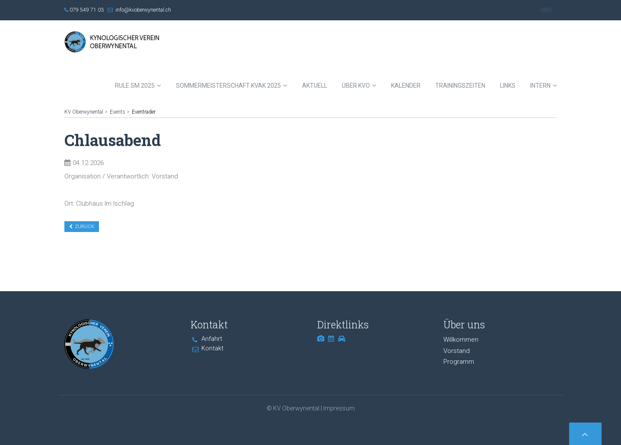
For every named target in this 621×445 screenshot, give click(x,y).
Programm (458, 362)
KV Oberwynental (83, 112)
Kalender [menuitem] (405, 85)
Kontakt (546, 10)
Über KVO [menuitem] (356, 85)
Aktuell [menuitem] (314, 85)
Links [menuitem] (508, 85)
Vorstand (456, 351)
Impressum (339, 408)
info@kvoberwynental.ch (143, 10)
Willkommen (460, 339)
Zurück (84, 226)
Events (117, 112)
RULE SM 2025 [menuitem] (135, 85)
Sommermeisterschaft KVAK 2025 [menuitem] (228, 85)
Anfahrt (211, 339)
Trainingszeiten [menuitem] (460, 85)
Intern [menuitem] (540, 85)
